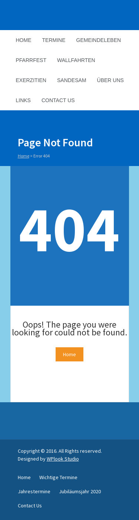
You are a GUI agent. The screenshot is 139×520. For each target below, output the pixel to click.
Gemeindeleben (98, 40)
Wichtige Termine (58, 477)
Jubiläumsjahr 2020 (80, 491)
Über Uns (110, 80)
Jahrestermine (34, 491)
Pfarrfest (31, 60)
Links (23, 100)
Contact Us (58, 100)
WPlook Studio (63, 458)
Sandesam (71, 80)
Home (24, 40)
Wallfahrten (76, 60)
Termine (54, 40)
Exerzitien (31, 80)
